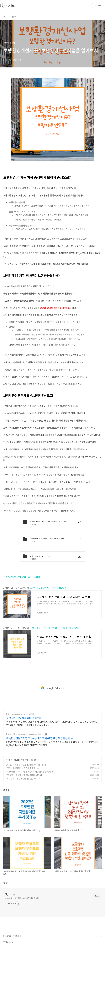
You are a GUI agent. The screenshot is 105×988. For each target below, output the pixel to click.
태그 (14, 17)
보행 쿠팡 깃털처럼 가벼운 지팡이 (24, 757)
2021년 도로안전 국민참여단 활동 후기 (22, 817)
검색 (93, 5)
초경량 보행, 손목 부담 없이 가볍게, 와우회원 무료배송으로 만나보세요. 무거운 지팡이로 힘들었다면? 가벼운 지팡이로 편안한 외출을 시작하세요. (51, 762)
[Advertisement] (52, 94)
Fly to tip (10, 933)
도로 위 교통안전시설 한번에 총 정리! (21, 806)
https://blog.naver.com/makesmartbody (24, 773)
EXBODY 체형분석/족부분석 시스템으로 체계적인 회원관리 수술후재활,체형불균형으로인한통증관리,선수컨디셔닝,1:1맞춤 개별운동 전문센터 (52, 782)
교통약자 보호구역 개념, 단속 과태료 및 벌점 (49, 626)
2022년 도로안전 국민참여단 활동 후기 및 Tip (24, 803)
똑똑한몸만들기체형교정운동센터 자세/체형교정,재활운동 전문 (39, 777)
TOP (99, 974)
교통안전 (16, 798)
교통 (8, 798)
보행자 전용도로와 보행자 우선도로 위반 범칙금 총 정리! (54, 666)
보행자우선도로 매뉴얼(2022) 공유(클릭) (23, 615)
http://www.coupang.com (18, 753)
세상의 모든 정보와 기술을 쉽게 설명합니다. (22, 936)
